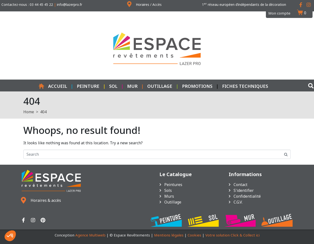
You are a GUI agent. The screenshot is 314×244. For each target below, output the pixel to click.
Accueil (52, 86)
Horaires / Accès (149, 4)
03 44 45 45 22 (41, 4)
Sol (113, 86)
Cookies (194, 235)
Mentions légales (168, 235)
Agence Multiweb (90, 235)
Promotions (197, 86)
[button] (10, 236)
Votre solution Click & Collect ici (232, 235)
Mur (132, 86)
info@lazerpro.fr (69, 4)
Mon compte (279, 13)
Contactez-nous (14, 4)
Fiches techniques (245, 86)
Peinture (88, 86)
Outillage (159, 86)
